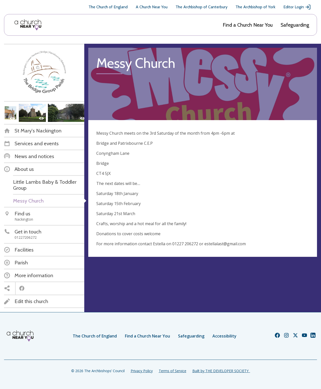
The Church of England (108, 7)
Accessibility (224, 336)
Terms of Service (172, 370)
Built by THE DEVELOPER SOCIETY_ (221, 370)
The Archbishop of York (255, 7)
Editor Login (297, 7)
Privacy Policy (142, 370)
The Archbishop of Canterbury (201, 7)
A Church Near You (152, 7)
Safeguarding (295, 25)
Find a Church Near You (248, 25)
